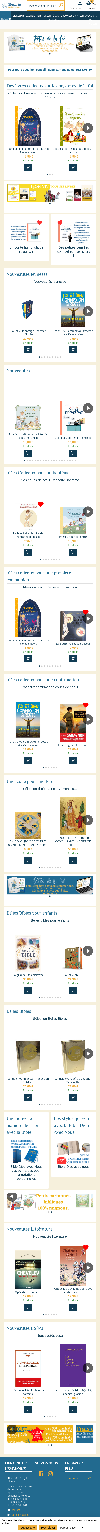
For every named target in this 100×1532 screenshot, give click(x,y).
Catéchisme (82, 15)
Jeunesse (68, 15)
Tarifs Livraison (18, 1514)
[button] (50, 54)
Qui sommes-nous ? (79, 1478)
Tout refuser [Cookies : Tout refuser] (48, 1527)
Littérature (41, 15)
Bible (16, 15)
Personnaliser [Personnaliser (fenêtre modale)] (68, 1527)
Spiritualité (26, 15)
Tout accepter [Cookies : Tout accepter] (27, 1527)
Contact (14, 1510)
